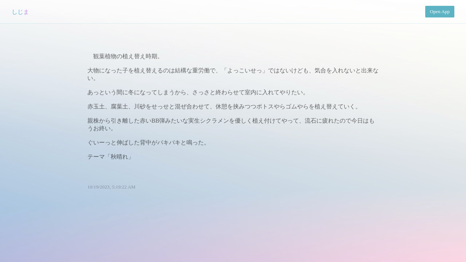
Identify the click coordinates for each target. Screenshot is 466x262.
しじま (20, 12)
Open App (440, 11)
